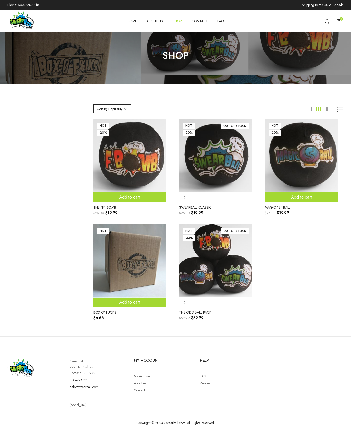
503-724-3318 (80, 380)
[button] (338, 21)
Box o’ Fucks (104, 313)
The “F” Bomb (104, 207)
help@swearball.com (84, 386)
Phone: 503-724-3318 (23, 4)
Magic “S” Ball (277, 207)
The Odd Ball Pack (195, 313)
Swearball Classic (195, 207)
